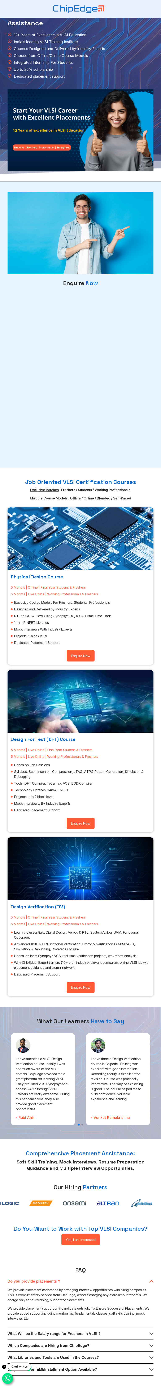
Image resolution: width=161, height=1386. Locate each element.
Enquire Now (80, 656)
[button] (79, 1125)
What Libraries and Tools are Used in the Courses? (53, 1357)
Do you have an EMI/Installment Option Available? (52, 1369)
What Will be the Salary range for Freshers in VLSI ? (54, 1334)
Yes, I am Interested (81, 1240)
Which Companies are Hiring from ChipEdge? (48, 1346)
